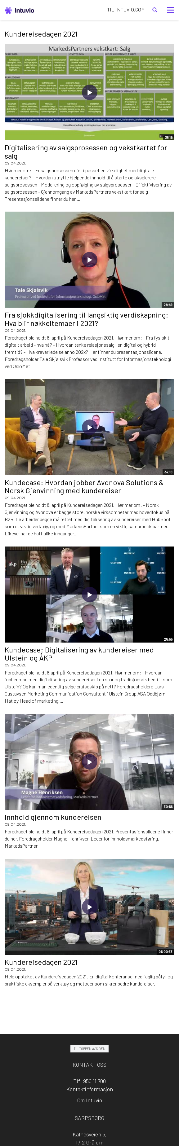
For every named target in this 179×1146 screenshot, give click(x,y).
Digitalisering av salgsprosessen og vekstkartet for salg (86, 151)
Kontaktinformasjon (89, 1089)
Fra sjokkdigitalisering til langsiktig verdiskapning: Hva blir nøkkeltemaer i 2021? (86, 318)
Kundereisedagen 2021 (41, 961)
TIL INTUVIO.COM (126, 9)
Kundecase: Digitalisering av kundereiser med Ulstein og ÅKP (79, 653)
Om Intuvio (89, 1100)
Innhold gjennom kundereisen (53, 816)
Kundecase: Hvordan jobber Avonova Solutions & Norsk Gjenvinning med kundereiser (84, 486)
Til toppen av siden (89, 1049)
